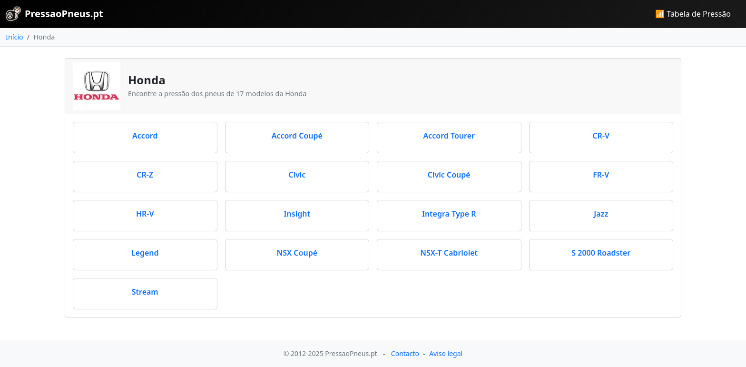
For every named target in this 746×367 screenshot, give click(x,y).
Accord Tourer (449, 135)
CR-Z (145, 174)
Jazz (601, 213)
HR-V (145, 213)
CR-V (600, 135)
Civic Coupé (449, 174)
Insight (297, 213)
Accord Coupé (297, 135)
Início (14, 36)
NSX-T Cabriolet (449, 253)
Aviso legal (445, 353)
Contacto (405, 353)
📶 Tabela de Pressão (693, 14)
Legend (145, 253)
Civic (296, 174)
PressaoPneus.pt (54, 13)
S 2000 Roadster (600, 253)
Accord (144, 135)
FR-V (601, 174)
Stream (145, 292)
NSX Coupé (296, 253)
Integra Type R (449, 213)
